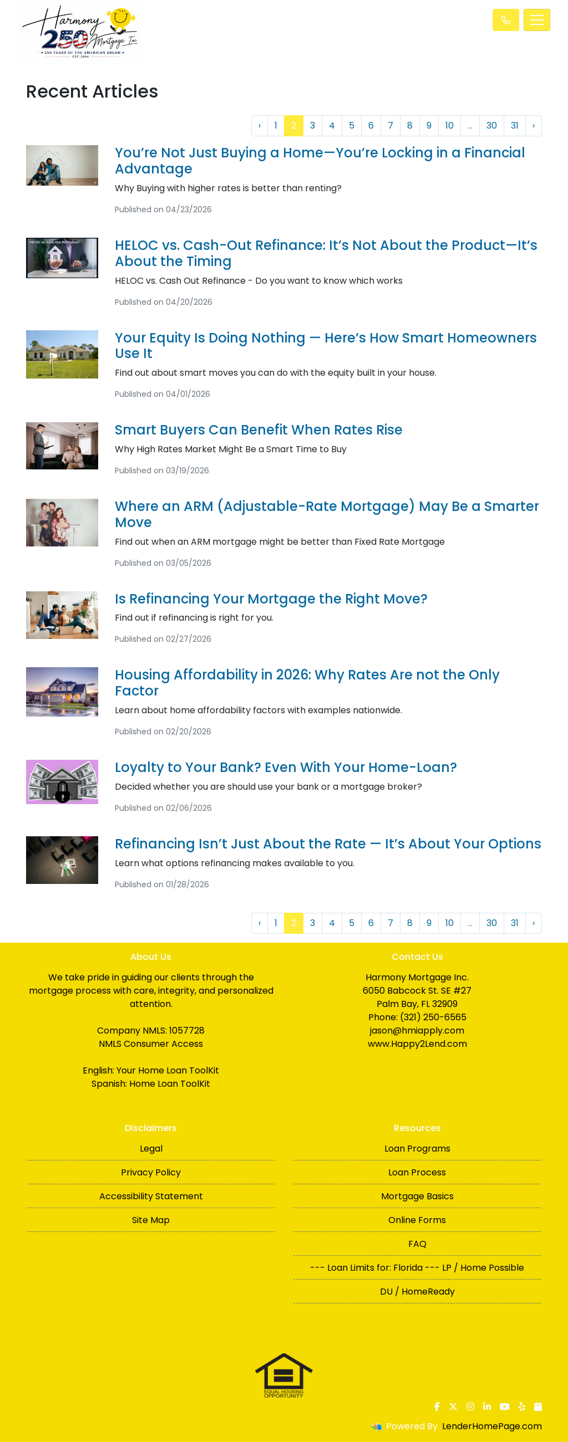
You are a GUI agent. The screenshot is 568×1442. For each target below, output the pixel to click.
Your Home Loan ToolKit (167, 1070)
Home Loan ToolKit (169, 1083)
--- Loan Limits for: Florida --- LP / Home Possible (417, 1267)
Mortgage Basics (417, 1196)
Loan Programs (417, 1148)
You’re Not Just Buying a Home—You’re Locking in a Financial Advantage (320, 161)
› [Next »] (533, 125)
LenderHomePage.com (492, 1426)
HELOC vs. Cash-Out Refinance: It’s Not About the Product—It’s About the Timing (326, 253)
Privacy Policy (151, 1172)
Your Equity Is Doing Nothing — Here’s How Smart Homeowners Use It (326, 346)
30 (491, 125)
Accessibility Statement (151, 1196)
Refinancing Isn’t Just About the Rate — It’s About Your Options (328, 844)
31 (515, 125)
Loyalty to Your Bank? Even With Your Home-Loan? (286, 767)
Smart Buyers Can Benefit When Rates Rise (259, 430)
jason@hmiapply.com (417, 1030)
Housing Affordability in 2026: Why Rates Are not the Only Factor (307, 683)
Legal (151, 1148)
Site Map (151, 1220)
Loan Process (417, 1172)
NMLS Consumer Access (151, 1043)
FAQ (417, 1244)
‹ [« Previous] (259, 125)
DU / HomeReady (417, 1291)
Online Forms (417, 1220)
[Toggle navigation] (537, 20)
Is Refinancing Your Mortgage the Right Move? (271, 599)
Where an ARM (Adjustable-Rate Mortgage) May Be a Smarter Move (327, 514)
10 (449, 125)
